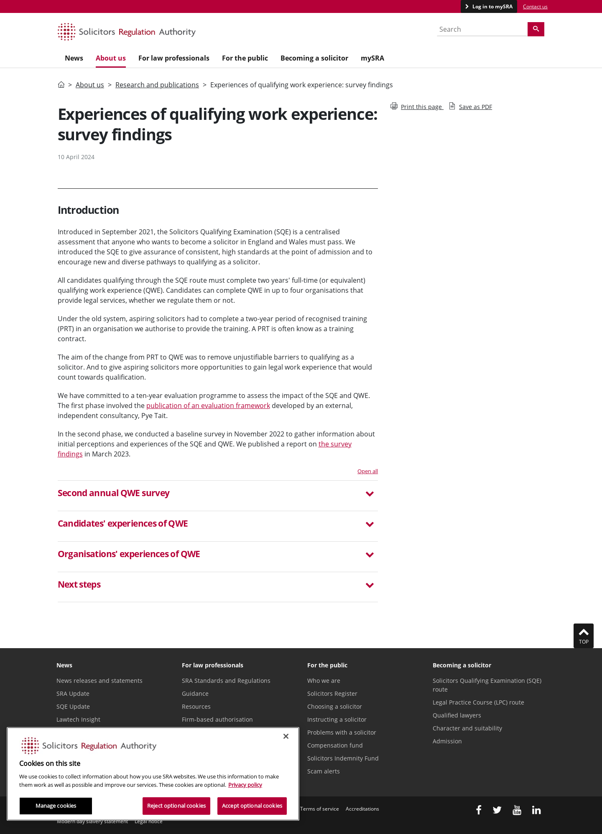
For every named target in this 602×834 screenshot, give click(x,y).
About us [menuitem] (111, 58)
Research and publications (157, 84)
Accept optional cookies (252, 805)
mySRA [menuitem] (372, 58)
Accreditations (362, 808)
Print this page (417, 107)
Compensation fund (335, 745)
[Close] (286, 736)
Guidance (195, 693)
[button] (218, 494)
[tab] (218, 496)
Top (583, 635)
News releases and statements (99, 680)
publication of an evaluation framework (208, 405)
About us (90, 84)
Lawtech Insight (78, 719)
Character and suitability (467, 728)
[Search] (536, 29)
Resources (196, 706)
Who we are (323, 680)
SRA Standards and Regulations (226, 680)
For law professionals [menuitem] (173, 58)
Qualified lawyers (457, 715)
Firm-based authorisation (217, 719)
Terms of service (319, 808)
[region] (153, 774)
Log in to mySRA (492, 6)
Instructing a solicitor (337, 719)
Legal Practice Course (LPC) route (478, 702)
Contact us (535, 6)
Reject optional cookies (176, 805)
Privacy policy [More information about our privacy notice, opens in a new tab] (245, 784)
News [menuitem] (74, 58)
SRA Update (72, 693)
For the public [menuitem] (245, 58)
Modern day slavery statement (92, 821)
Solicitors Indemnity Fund (343, 758)
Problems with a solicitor (341, 732)
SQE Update (73, 706)
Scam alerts (323, 771)
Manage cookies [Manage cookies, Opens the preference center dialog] (56, 805)
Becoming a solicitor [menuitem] (314, 58)
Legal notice (149, 821)
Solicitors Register (332, 693)
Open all (367, 471)
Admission (447, 741)
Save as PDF (470, 107)
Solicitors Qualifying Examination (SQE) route (487, 685)
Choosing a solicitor (334, 706)
